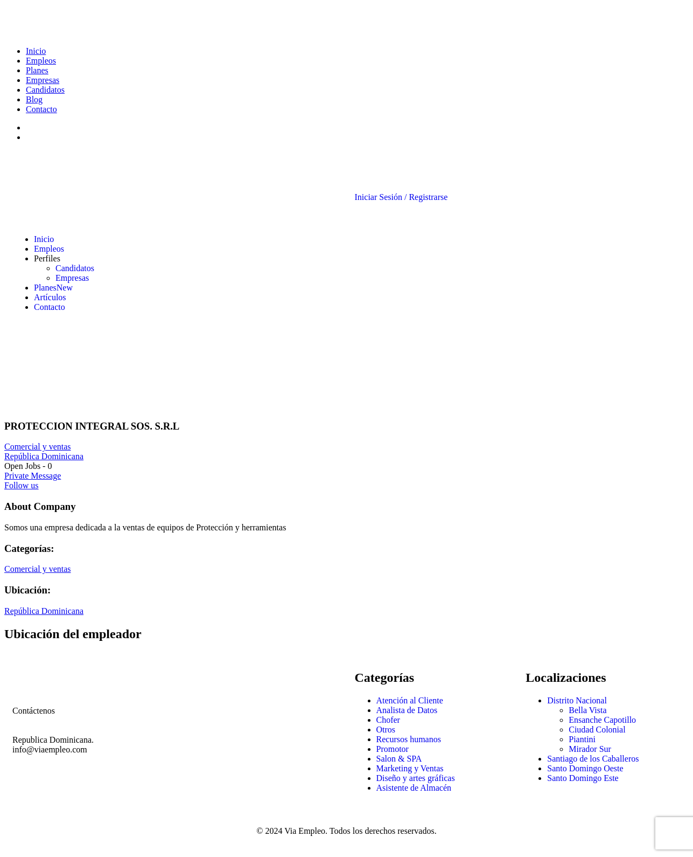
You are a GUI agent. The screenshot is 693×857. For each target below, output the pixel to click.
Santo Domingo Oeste (585, 768)
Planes (37, 70)
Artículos (50, 297)
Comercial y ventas (37, 446)
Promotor (392, 749)
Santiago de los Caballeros (593, 758)
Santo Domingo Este (582, 778)
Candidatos (45, 89)
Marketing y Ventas (410, 768)
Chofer (388, 719)
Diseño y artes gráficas (415, 778)
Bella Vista (587, 710)
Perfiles (47, 258)
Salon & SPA (399, 758)
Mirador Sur (590, 749)
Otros (386, 729)
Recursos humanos (408, 739)
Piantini (582, 739)
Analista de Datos (407, 710)
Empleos (41, 60)
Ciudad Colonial (597, 729)
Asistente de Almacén (414, 787)
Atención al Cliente (409, 700)
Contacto (41, 109)
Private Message (32, 475)
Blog (34, 99)
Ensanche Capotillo (602, 719)
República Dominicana (43, 456)
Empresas (42, 80)
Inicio (36, 51)
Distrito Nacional (577, 700)
